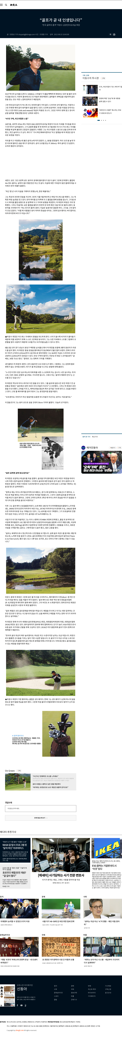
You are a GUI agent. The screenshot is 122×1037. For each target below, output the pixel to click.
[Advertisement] (35, 163)
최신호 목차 (92, 989)
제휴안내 (31, 1022)
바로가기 (113, 448)
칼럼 (55, 1000)
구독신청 (108, 989)
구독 (19, 771)
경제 (72, 986)
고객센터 (37, 1022)
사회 (55, 989)
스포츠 (56, 996)
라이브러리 (92, 993)
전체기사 (74, 1000)
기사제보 (108, 986)
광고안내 (108, 993)
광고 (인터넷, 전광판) (20, 1022)
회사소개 (9, 1022)
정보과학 (74, 993)
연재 (89, 986)
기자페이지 (92, 996)
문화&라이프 (58, 993)
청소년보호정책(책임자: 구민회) (70, 1022)
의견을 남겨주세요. (14, 808)
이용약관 (44, 1022)
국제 (72, 989)
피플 (72, 996)
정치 (55, 986)
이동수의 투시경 (91, 78)
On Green (10, 770)
